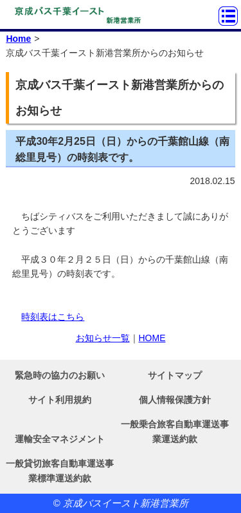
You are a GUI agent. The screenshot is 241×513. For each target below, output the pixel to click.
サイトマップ (175, 375)
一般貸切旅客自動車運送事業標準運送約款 (60, 470)
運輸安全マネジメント (60, 439)
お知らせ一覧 (103, 338)
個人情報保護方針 (175, 400)
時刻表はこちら (52, 317)
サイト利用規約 (59, 400)
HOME (152, 338)
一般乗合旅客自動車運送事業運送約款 (175, 431)
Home (18, 38)
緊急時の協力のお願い (60, 375)
